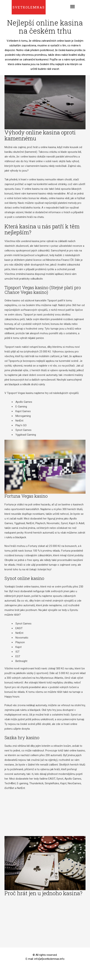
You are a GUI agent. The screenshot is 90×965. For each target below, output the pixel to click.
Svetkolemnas (29, 7)
